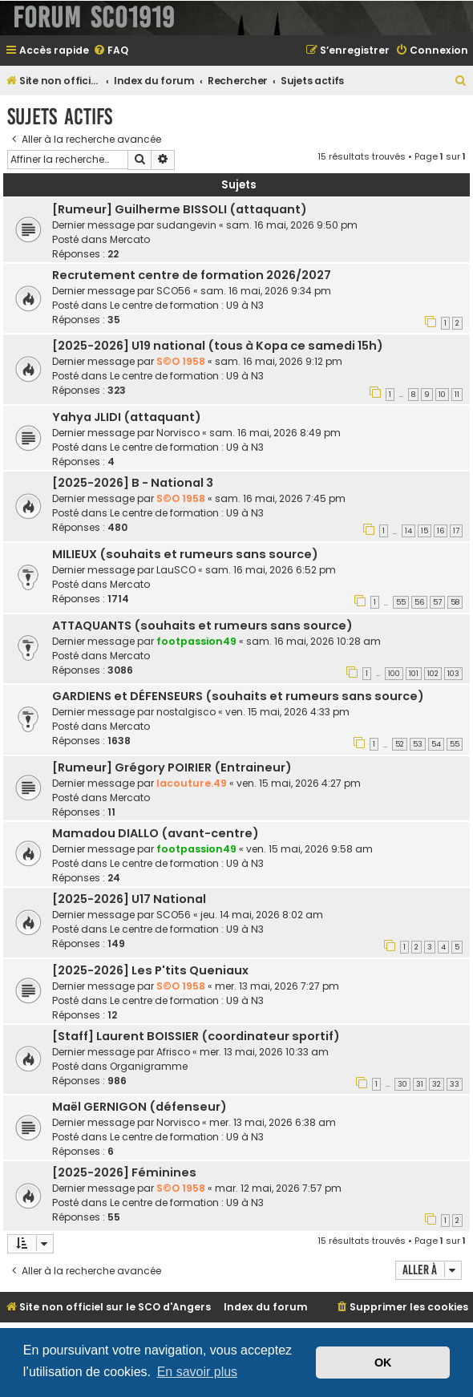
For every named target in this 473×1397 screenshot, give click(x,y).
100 (394, 673)
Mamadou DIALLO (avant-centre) (155, 833)
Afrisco (173, 1052)
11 (457, 394)
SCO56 (173, 291)
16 (440, 531)
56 (419, 602)
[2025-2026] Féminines (124, 1172)
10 (442, 394)
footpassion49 (196, 641)
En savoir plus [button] (197, 1372)
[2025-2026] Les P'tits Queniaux (150, 970)
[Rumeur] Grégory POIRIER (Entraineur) (172, 767)
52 (399, 744)
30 (402, 1084)
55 (401, 602)
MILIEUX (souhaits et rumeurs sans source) (185, 554)
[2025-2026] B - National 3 (132, 483)
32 (436, 1084)
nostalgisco (186, 712)
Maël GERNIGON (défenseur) (139, 1107)
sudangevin (186, 225)
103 (453, 673)
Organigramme (149, 1066)
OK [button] (383, 1362)
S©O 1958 (180, 361)
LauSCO (176, 570)
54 (436, 744)
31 (419, 1084)
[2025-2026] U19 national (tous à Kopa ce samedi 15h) (217, 346)
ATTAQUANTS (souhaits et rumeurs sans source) (202, 626)
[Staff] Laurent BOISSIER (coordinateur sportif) (196, 1036)
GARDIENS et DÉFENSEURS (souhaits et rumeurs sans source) (238, 696)
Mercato (130, 239)
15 (424, 531)
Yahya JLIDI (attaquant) (126, 417)
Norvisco (178, 432)
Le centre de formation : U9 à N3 (187, 305)
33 (454, 1084)
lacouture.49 (191, 783)
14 (408, 531)
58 (455, 602)
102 (433, 673)
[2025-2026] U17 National (129, 899)
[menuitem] (110, 51)
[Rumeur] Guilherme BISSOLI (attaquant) (179, 209)
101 (413, 673)
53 (417, 744)
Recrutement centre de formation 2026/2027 (191, 275)
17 (456, 531)
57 (437, 602)
